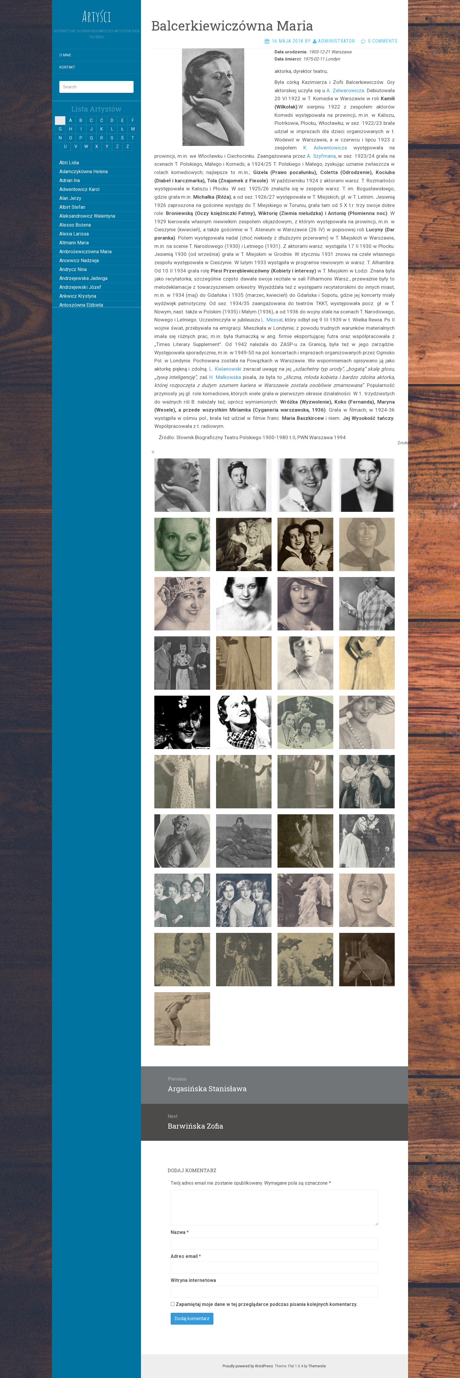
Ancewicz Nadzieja (79, 260)
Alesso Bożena (75, 225)
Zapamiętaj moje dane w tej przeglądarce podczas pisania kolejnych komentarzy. (266, 1304)
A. (328, 90)
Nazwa (180, 1232)
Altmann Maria (74, 243)
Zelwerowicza (347, 90)
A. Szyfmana (321, 156)
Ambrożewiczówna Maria (85, 251)
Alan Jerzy (70, 198)
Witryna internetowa (193, 1280)
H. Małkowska (225, 377)
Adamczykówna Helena (83, 171)
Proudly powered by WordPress (248, 1366)
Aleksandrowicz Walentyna (87, 216)
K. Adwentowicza (325, 148)
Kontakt (67, 67)
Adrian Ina (69, 180)
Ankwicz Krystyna (77, 296)
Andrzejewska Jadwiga (83, 278)
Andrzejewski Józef (80, 287)
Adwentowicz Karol (79, 189)
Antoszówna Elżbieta (81, 305)
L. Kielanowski (225, 369)
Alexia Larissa (74, 234)
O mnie (65, 55)
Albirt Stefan (72, 207)
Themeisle (317, 1366)
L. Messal (272, 320)
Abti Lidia (69, 162)
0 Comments (383, 41)
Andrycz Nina (73, 269)
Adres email (186, 1256)
